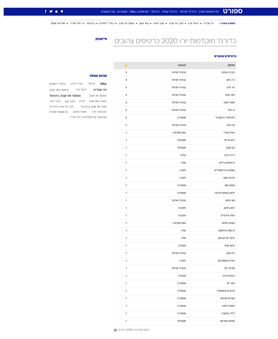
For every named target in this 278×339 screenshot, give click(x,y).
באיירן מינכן (73, 84)
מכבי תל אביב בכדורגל (90, 107)
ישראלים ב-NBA (135, 12)
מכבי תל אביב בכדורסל (58, 107)
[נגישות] (5, 4)
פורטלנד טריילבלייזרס (91, 117)
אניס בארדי (225, 133)
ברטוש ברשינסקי (222, 231)
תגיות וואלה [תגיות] (94, 76)
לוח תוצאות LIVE (205, 12)
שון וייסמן (226, 201)
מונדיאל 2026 (54, 23)
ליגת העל (66, 101)
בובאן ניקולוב (224, 223)
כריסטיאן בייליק (223, 163)
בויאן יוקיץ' (225, 246)
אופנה (95, 3)
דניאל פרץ (189, 23)
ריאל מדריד (72, 23)
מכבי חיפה (155, 23)
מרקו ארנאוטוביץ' (222, 291)
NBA (100, 84)
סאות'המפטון (76, 112)
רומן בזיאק (225, 208)
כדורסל (151, 12)
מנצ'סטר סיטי (96, 112)
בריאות (136, 3)
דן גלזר (227, 110)
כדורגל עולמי (166, 12)
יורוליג (78, 101)
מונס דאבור (225, 103)
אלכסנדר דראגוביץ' (221, 118)
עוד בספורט (104, 12)
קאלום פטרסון (224, 321)
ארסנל (87, 84)
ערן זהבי (227, 125)
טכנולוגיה (109, 3)
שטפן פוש (226, 185)
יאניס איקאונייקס (222, 261)
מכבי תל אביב (172, 23)
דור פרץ (227, 88)
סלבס (169, 3)
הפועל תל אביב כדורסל (61, 96)
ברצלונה (87, 23)
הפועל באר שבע (55, 90)
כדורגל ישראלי (184, 12)
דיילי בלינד (225, 155)
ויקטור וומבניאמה (94, 101)
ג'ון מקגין (226, 148)
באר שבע (140, 23)
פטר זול (227, 283)
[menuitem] (205, 4)
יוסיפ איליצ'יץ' (224, 216)
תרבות (182, 3)
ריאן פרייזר (225, 140)
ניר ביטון (227, 80)
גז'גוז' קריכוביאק (222, 238)
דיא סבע (227, 253)
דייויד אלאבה (224, 314)
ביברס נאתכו (224, 72)
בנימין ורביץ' (225, 276)
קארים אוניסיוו (224, 298)
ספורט (194, 3)
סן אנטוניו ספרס (55, 112)
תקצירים (119, 12)
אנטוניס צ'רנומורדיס (221, 170)
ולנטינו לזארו (224, 306)
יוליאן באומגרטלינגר (221, 193)
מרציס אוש (225, 178)
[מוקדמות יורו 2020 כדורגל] (171, 330)
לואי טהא (226, 95)
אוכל (149, 3)
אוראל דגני (225, 268)
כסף (158, 3)
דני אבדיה (205, 23)
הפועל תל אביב (123, 23)
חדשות (207, 3)
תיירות (124, 3)
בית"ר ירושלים (103, 23)
